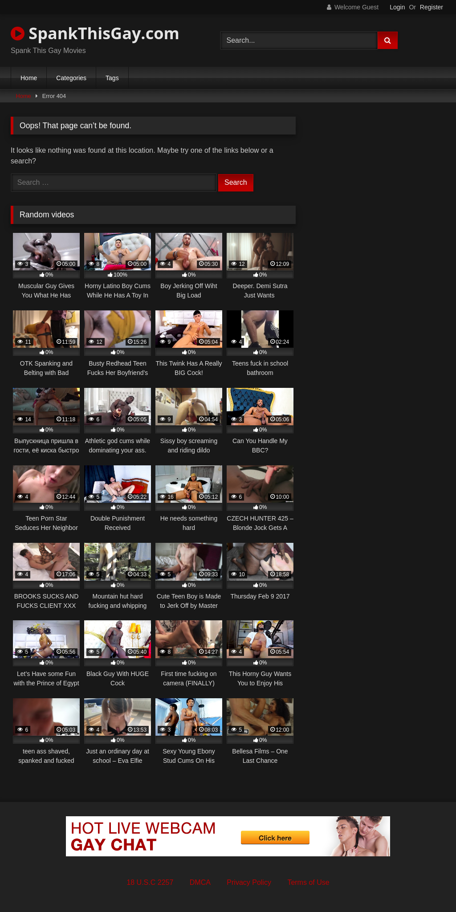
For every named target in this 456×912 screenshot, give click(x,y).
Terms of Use (308, 882)
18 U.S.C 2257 (149, 882)
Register (431, 7)
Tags (112, 77)
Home (28, 77)
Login (397, 7)
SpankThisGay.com (95, 33)
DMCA (200, 882)
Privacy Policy (249, 882)
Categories (71, 77)
